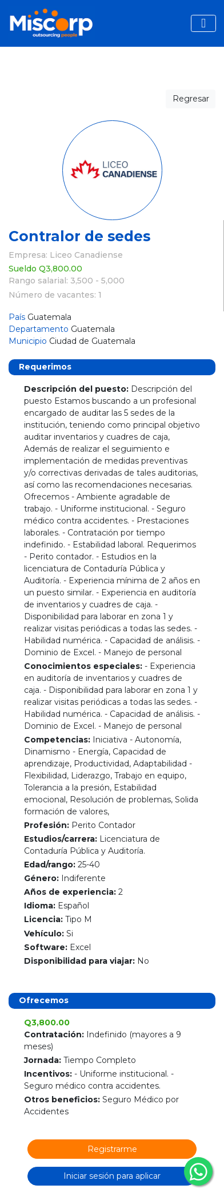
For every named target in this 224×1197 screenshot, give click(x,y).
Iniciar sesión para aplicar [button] (112, 1176)
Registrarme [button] (112, 1149)
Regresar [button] (191, 99)
